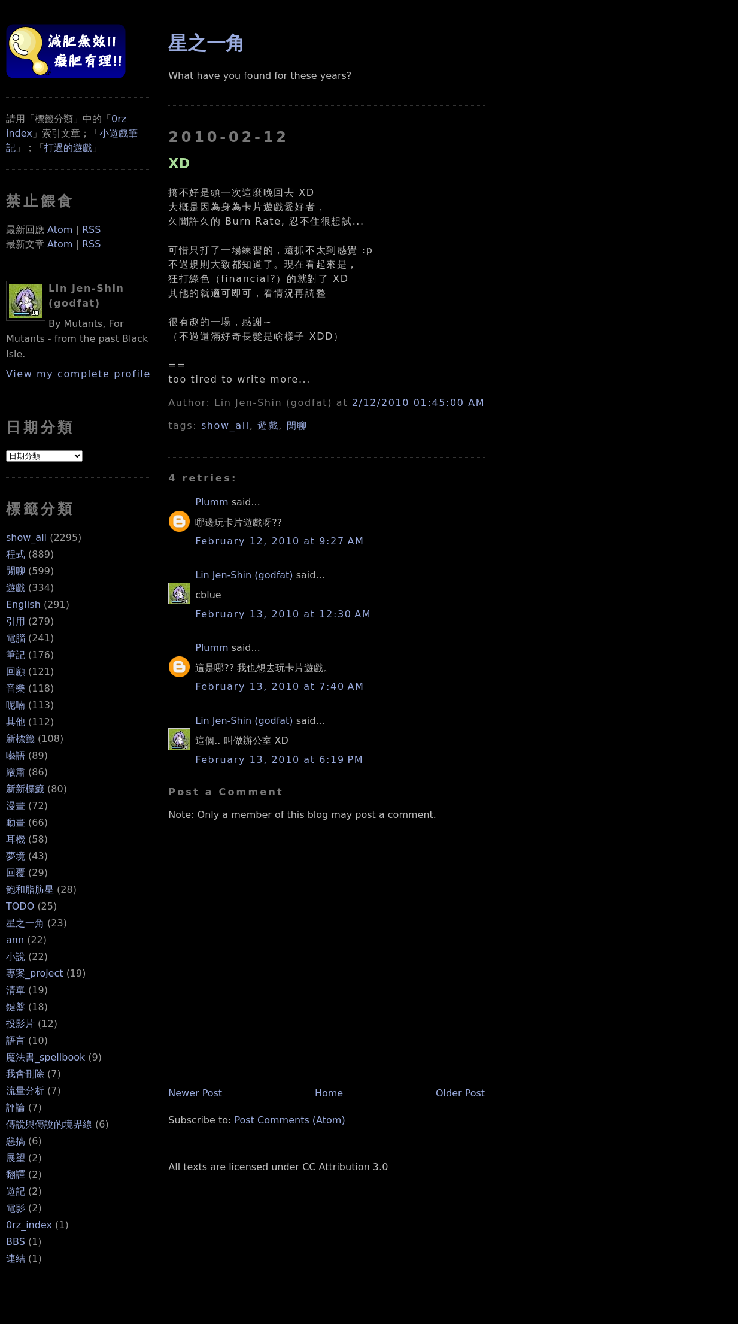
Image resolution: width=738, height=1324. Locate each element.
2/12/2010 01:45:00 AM (418, 402)
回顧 (15, 671)
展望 (15, 1158)
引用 (15, 621)
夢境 (15, 856)
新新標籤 (25, 789)
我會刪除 (25, 1074)
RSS (91, 229)
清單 (15, 990)
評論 (15, 1107)
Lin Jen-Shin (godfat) (244, 575)
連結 (15, 1258)
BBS (15, 1241)
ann (15, 940)
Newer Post (195, 1093)
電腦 (15, 638)
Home (329, 1093)
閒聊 (15, 571)
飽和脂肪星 (30, 889)
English (23, 604)
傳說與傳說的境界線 (49, 1124)
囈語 (15, 755)
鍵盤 (15, 1007)
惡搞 (15, 1141)
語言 (15, 1040)
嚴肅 (15, 772)
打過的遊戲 (68, 147)
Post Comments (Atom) (289, 1120)
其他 (15, 722)
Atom (59, 229)
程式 (15, 554)
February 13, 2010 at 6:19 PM (279, 759)
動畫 (15, 822)
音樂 (15, 688)
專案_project (34, 973)
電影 (15, 1208)
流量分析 (25, 1090)
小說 (15, 956)
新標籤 (20, 738)
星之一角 (25, 923)
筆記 (15, 655)
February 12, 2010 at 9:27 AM (279, 541)
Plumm (211, 502)
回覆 (15, 872)
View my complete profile (78, 374)
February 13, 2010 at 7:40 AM (279, 686)
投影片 (20, 1023)
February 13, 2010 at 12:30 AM (283, 614)
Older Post (460, 1093)
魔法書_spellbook (45, 1057)
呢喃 (15, 705)
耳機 (15, 839)
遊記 (15, 1191)
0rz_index (29, 1225)
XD (179, 163)
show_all (26, 537)
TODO (20, 906)
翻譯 (15, 1174)
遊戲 (15, 587)
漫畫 (15, 805)
